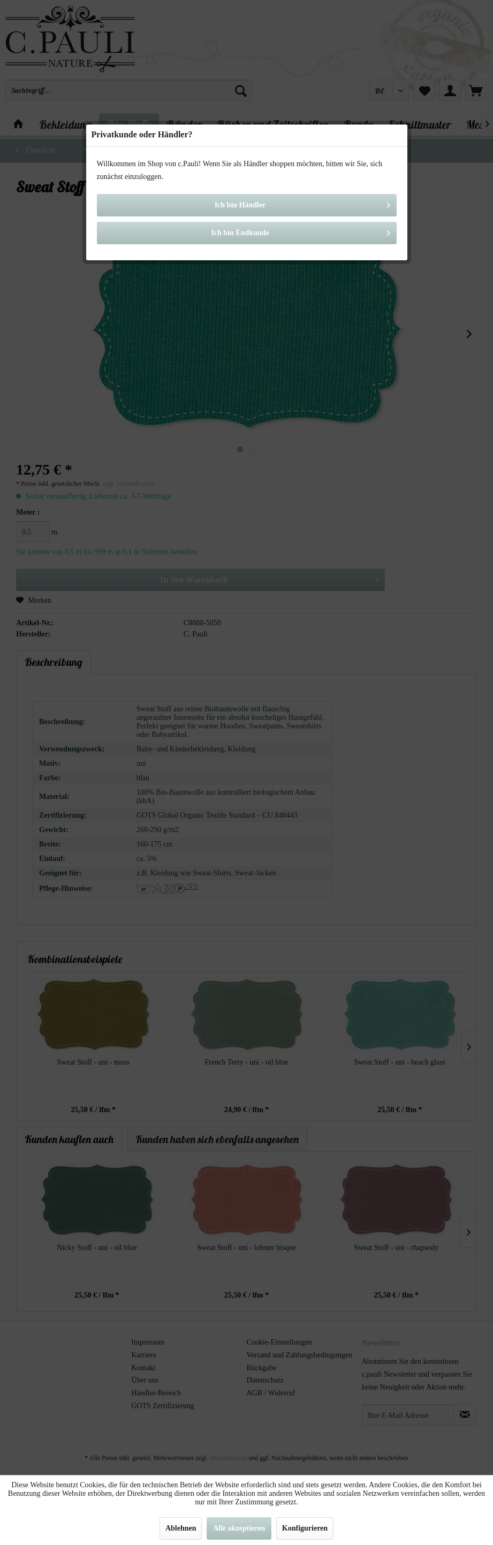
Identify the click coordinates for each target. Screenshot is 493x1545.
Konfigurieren (305, 1528)
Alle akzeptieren (239, 1528)
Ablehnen (180, 1528)
